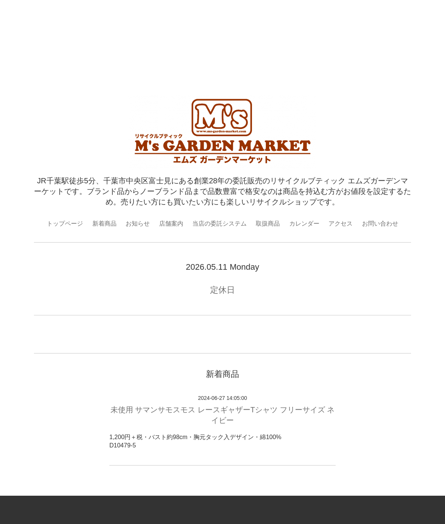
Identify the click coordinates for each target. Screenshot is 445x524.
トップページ (65, 223)
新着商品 (104, 223)
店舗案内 (171, 223)
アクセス (340, 223)
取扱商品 (268, 223)
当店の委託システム (219, 223)
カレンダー (304, 223)
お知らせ (138, 223)
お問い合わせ (380, 223)
